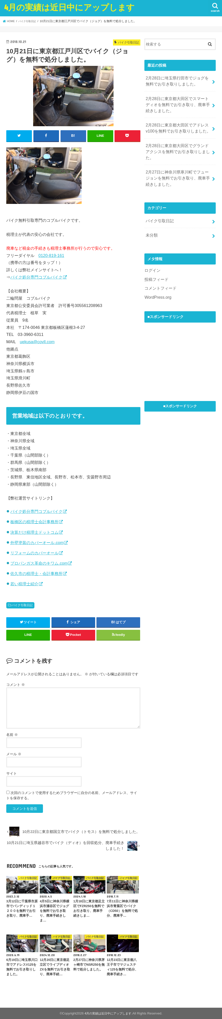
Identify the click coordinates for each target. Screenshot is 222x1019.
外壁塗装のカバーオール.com (37, 542)
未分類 (151, 218)
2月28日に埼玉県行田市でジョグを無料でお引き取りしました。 (177, 80)
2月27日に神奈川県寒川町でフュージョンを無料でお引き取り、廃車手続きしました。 (178, 164)
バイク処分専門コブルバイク (36, 277)
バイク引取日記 (22, 604)
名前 (12, 734)
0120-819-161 (51, 255)
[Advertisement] (182, 337)
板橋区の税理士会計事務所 (34, 521)
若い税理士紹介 (24, 583)
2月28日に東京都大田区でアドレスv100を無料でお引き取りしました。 (176, 123)
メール (13, 753)
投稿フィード (155, 261)
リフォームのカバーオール (34, 552)
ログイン (151, 253)
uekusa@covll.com (37, 341)
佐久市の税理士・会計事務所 (36, 573)
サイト (11, 773)
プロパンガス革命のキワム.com (39, 563)
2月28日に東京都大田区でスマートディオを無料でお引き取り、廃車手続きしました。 (178, 101)
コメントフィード (159, 270)
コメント (15, 684)
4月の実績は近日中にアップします (69, 7)
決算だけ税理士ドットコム (34, 531)
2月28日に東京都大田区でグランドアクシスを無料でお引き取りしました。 (178, 142)
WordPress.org (156, 278)
